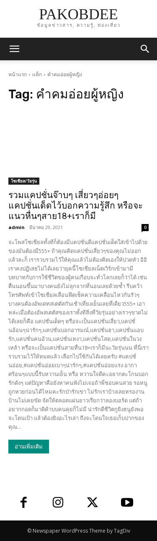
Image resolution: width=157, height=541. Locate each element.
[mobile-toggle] (14, 49)
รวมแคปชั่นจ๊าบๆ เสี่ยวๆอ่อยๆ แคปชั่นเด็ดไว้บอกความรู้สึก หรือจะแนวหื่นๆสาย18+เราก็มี (75, 205)
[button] (145, 49)
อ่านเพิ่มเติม (29, 446)
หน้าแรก (17, 74)
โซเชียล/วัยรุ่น (24, 181)
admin (16, 227)
